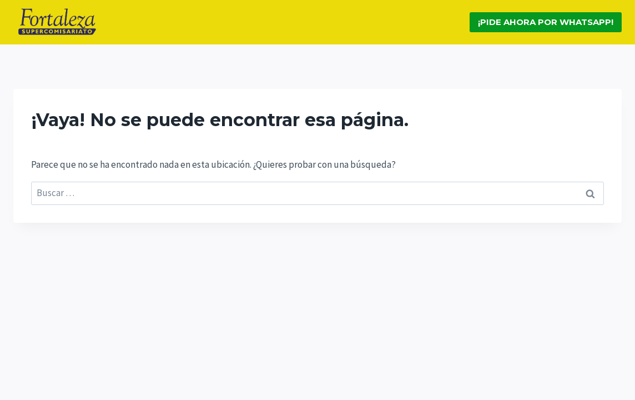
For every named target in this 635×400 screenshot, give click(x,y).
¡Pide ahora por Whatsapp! (545, 22)
